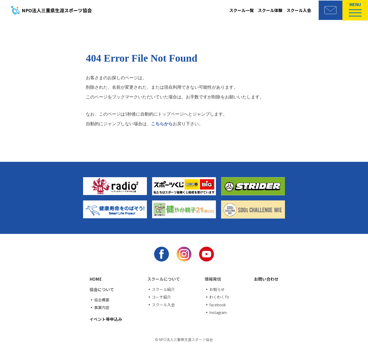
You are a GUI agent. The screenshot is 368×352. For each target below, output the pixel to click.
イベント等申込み (105, 319)
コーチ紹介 (161, 297)
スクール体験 (268, 10)
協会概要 (101, 300)
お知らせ (217, 290)
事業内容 (101, 308)
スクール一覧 (239, 10)
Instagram (184, 254)
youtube (207, 254)
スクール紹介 (163, 290)
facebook (161, 254)
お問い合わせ (266, 279)
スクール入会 (297, 10)
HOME (95, 279)
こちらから (162, 123)
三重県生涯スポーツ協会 (57, 10)
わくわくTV (219, 297)
